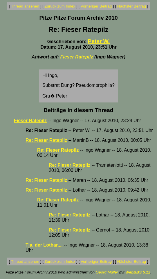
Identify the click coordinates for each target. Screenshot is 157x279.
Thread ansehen (25, 6)
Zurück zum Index (59, 6)
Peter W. (99, 41)
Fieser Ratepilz (76, 56)
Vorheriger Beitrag (96, 6)
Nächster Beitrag (131, 6)
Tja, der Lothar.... (44, 245)
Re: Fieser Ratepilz (46, 140)
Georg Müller (107, 272)
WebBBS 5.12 (137, 272)
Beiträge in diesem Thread (78, 110)
